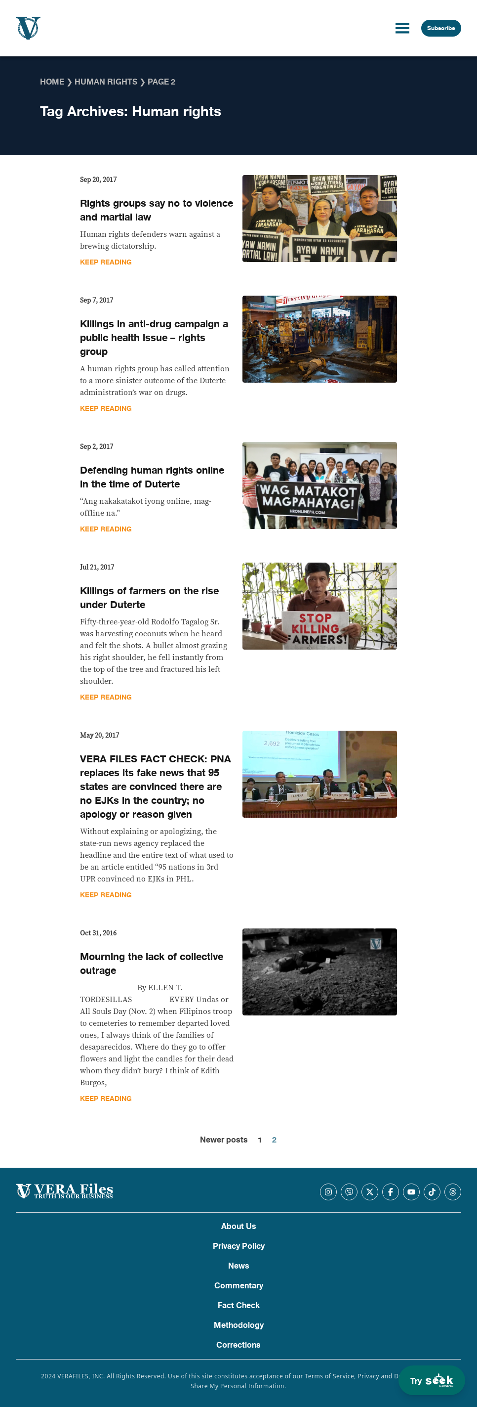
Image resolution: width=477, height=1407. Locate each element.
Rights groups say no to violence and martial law (156, 210)
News (238, 1266)
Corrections (238, 1345)
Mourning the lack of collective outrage (151, 964)
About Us (238, 1226)
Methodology (239, 1325)
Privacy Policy (239, 1246)
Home (52, 82)
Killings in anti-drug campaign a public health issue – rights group (154, 338)
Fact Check (239, 1305)
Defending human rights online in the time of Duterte (152, 477)
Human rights (106, 82)
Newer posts (224, 1140)
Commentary (238, 1285)
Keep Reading (106, 262)
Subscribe (441, 28)
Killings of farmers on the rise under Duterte (149, 598)
